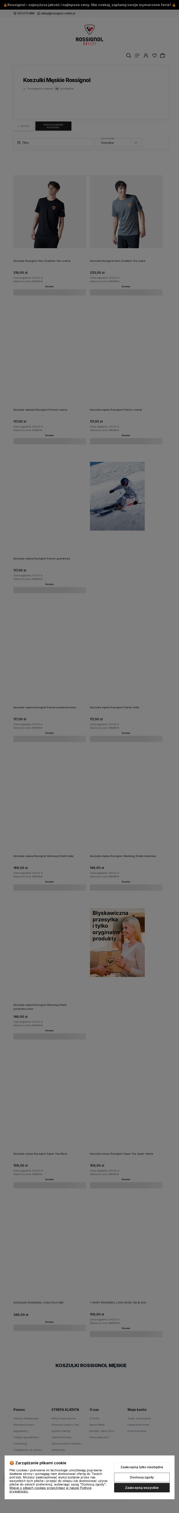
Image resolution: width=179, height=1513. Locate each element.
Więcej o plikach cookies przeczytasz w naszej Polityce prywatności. (50, 1489)
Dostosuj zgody (142, 1477)
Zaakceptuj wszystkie (142, 1488)
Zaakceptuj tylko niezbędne (142, 1467)
